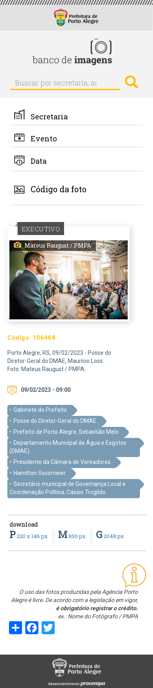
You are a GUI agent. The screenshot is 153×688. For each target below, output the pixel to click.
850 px (72, 536)
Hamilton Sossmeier (39, 473)
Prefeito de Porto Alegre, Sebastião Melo (66, 432)
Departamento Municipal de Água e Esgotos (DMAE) (67, 447)
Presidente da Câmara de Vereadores (62, 462)
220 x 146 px (29, 536)
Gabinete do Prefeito (40, 410)
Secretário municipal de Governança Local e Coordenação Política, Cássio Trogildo (67, 488)
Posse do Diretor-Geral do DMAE (54, 421)
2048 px (110, 536)
